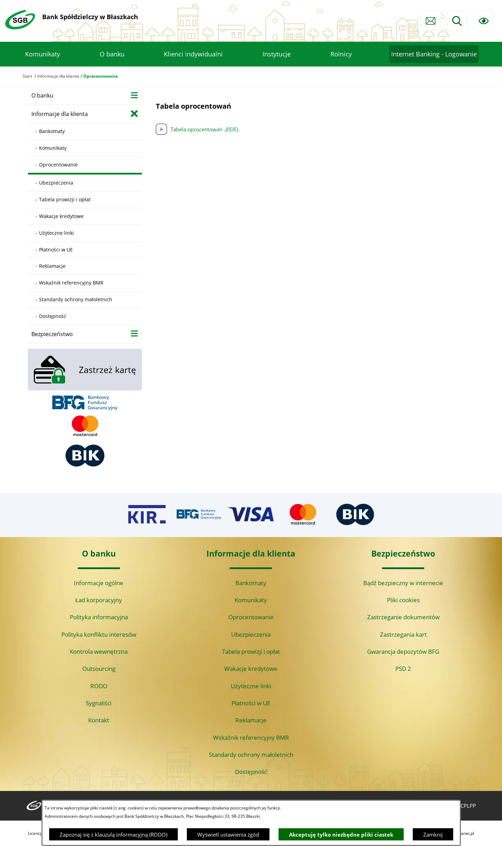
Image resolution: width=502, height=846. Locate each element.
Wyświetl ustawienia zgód (228, 834)
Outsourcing (98, 669)
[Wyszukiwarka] (457, 21)
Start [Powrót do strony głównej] (27, 76)
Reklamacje (251, 720)
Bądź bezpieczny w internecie (403, 583)
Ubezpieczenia (251, 634)
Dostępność (251, 772)
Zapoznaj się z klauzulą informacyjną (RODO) (113, 834)
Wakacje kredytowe (250, 669)
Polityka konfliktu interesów (98, 634)
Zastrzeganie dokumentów (403, 617)
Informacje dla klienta (58, 76)
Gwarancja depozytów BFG (403, 651)
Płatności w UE (250, 703)
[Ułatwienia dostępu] (483, 21)
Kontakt (98, 720)
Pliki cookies (403, 600)
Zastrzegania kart (403, 634)
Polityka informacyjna (99, 617)
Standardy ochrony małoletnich (251, 755)
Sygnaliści (99, 703)
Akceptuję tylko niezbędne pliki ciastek (341, 834)
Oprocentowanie (251, 617)
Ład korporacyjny (98, 600)
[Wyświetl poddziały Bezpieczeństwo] (134, 333)
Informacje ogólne (98, 583)
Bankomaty (250, 583)
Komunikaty (251, 600)
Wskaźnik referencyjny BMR (251, 738)
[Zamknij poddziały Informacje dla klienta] (134, 113)
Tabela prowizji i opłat (251, 651)
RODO (98, 686)
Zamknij (433, 834)
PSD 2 (403, 669)
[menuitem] (42, 54)
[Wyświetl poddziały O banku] (134, 95)
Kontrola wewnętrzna (99, 651)
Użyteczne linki (251, 686)
